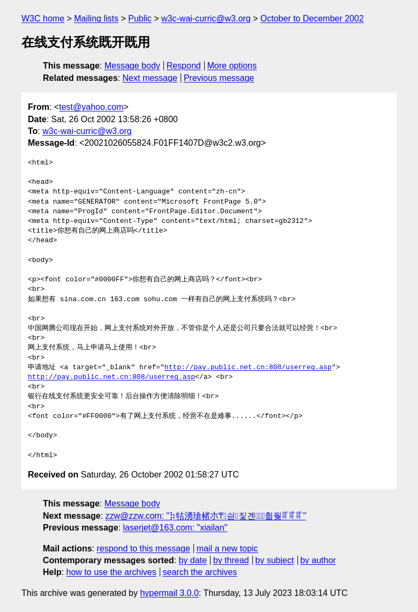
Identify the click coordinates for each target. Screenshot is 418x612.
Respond (184, 65)
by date (192, 560)
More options (232, 65)
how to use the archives (111, 572)
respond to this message (143, 548)
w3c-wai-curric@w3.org (206, 18)
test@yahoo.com (91, 106)
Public (140, 18)
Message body (132, 65)
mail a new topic (227, 548)
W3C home (42, 18)
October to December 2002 (312, 18)
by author (318, 560)
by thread (231, 560)
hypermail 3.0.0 (169, 593)
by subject (274, 560)
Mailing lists (96, 18)
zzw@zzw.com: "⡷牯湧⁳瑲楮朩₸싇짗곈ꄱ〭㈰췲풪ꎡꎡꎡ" (206, 515)
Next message (150, 78)
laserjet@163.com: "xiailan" (175, 527)
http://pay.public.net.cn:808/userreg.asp (248, 367)
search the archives (200, 572)
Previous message (219, 78)
